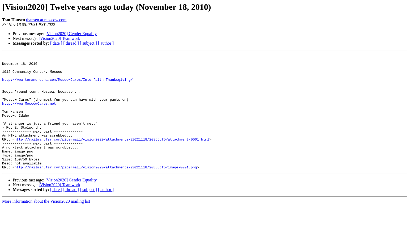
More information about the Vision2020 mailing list (46, 224)
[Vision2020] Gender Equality (71, 33)
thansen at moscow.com (46, 20)
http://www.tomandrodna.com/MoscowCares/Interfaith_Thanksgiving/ (67, 85)
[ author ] (106, 43)
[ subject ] (88, 43)
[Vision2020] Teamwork (59, 38)
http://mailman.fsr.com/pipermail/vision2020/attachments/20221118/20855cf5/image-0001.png (106, 190)
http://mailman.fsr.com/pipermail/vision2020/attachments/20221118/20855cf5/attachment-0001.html (112, 156)
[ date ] (56, 43)
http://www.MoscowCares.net (29, 113)
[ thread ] (71, 43)
